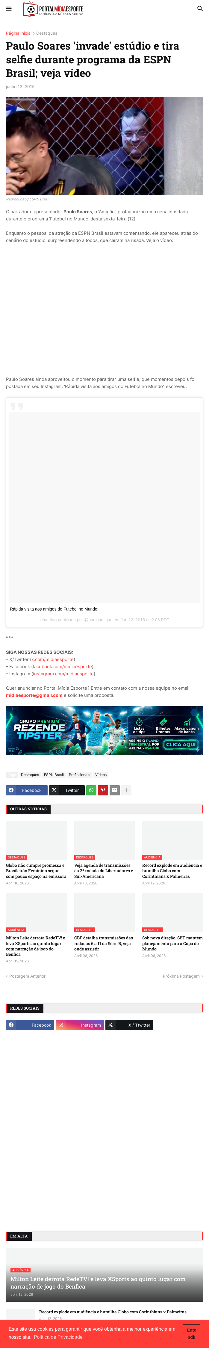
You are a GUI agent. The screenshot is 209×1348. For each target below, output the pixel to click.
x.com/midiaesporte (52, 659)
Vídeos (101, 774)
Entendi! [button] (191, 1334)
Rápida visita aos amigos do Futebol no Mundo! (54, 609)
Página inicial (18, 33)
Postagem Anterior (27, 976)
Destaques (46, 33)
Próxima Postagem (181, 976)
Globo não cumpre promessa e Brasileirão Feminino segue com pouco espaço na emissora (36, 871)
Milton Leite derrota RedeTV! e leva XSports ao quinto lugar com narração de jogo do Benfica (35, 946)
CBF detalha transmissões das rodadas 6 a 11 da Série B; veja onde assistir (103, 943)
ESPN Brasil (54, 774)
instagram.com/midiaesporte (63, 674)
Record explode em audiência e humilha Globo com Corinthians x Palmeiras (172, 871)
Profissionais (79, 774)
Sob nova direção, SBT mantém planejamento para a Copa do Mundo (172, 943)
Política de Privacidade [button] (58, 1337)
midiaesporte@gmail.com (34, 695)
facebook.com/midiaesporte (62, 666)
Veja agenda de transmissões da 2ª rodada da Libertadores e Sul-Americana (103, 871)
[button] (8, 9)
